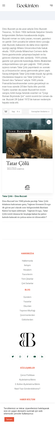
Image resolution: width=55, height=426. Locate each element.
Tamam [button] (9, 419)
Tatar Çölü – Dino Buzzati (14, 196)
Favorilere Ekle (49, 122)
